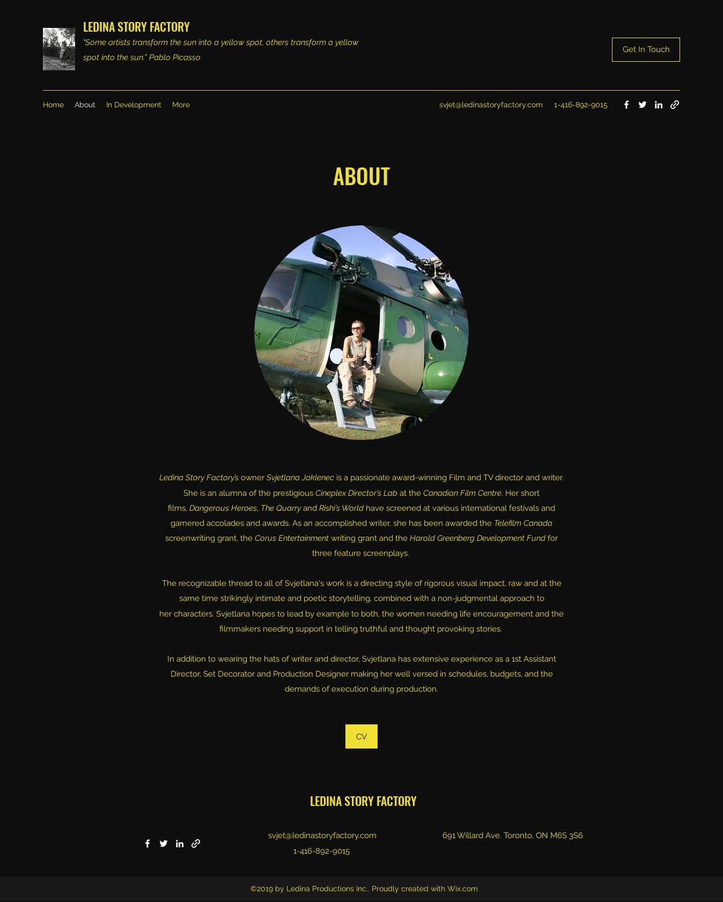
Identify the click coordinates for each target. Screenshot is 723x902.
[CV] (361, 736)
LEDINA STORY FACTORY (136, 26)
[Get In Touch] (646, 50)
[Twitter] (642, 104)
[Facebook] (626, 104)
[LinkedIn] (658, 104)
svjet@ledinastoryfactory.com (491, 104)
